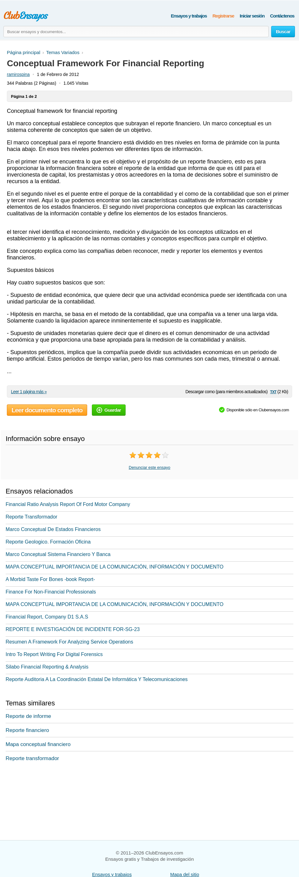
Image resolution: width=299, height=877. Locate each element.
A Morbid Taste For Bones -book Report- (50, 579)
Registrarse (223, 15)
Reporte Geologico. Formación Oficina (48, 541)
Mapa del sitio (184, 874)
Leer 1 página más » (29, 391)
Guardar (109, 410)
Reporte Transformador (31, 516)
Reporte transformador (32, 758)
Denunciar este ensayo (149, 467)
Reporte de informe (28, 716)
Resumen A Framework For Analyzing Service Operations (69, 641)
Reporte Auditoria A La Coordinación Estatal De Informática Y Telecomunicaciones (97, 679)
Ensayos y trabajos (189, 15)
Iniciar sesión (252, 15)
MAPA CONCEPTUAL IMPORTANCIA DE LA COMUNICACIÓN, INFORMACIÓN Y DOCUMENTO (114, 566)
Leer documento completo (47, 410)
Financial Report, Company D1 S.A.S (47, 616)
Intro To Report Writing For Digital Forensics (54, 654)
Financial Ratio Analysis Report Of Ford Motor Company (68, 504)
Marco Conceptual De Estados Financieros (53, 529)
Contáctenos (282, 15)
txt (273, 391)
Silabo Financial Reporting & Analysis (47, 666)
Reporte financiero (27, 730)
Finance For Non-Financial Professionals (51, 591)
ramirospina (18, 74)
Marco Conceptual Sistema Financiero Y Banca (58, 554)
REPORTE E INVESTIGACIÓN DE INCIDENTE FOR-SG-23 (73, 629)
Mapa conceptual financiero (38, 744)
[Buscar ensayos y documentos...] (136, 31)
